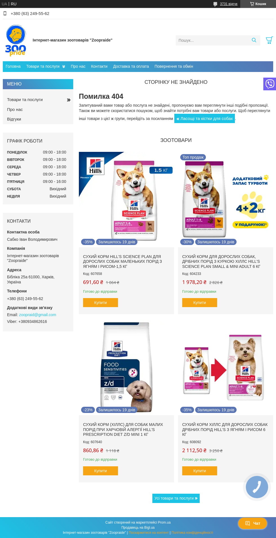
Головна (13, 66)
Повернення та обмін (174, 66)
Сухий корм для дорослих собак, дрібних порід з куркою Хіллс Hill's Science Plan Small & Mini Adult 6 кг (221, 261)
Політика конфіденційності (192, 533)
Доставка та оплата (131, 66)
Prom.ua (164, 522)
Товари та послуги (42, 66)
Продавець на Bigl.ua (138, 528)
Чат (252, 523)
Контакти (99, 66)
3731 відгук (228, 4)
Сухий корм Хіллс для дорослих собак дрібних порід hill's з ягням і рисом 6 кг (225, 429)
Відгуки (14, 119)
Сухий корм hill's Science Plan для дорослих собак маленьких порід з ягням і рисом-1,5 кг (122, 261)
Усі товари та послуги (174, 498)
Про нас (78, 66)
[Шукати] (254, 40)
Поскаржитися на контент (149, 533)
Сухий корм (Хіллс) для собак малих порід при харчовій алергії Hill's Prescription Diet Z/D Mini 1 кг (123, 429)
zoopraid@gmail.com (37, 314)
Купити (100, 302)
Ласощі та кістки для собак (207, 118)
